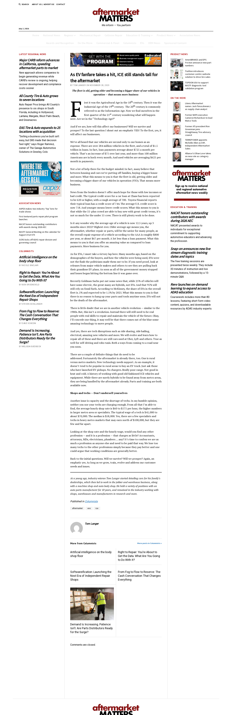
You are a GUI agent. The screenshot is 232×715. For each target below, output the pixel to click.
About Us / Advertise (43, 4)
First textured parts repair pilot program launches (38, 218)
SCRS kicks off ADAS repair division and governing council (38, 241)
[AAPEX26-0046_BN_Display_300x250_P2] (40, 195)
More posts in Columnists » (149, 543)
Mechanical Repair (90, 35)
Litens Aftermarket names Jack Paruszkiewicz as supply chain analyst (198, 106)
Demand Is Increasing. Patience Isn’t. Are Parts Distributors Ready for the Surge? (37, 336)
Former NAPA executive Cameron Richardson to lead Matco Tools (198, 117)
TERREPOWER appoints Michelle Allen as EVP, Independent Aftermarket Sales (197, 144)
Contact (60, 4)
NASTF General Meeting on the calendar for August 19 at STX (39, 233)
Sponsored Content (175, 43)
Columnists (129, 43)
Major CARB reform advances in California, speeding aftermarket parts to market (39, 64)
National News (51, 35)
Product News (165, 35)
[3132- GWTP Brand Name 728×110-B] (116, 65)
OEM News (154, 43)
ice (97, 508)
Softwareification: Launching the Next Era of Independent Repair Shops (39, 296)
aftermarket (77, 508)
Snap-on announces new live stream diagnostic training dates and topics (190, 252)
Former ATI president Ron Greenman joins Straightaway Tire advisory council (198, 130)
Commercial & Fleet (107, 43)
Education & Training (138, 35)
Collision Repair (113, 35)
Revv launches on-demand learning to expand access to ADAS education (190, 288)
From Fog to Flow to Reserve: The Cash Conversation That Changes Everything (39, 315)
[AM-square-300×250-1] (191, 199)
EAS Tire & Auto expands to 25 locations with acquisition (39, 130)
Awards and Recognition (60, 43)
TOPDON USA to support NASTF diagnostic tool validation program (196, 85)
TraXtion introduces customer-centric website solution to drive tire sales (197, 74)
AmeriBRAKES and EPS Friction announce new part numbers (198, 62)
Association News (190, 35)
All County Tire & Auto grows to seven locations (38, 98)
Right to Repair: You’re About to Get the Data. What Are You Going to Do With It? (39, 276)
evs (89, 508)
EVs (142, 43)
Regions (68, 35)
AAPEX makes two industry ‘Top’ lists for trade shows (38, 210)
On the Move (85, 43)
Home (35, 35)
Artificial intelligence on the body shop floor (38, 259)
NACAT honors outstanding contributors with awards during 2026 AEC (38, 226)
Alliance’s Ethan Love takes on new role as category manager (198, 156)
